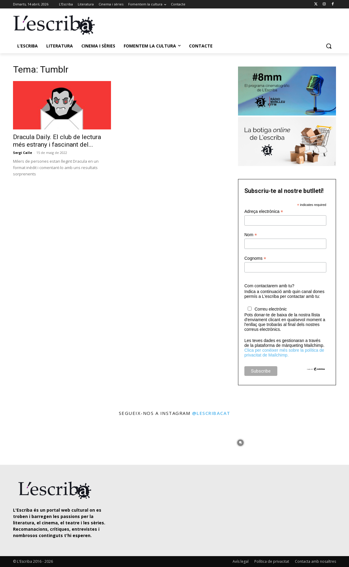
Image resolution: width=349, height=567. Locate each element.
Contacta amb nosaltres (315, 561)
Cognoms (255, 258)
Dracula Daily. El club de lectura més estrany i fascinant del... (57, 140)
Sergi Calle (22, 152)
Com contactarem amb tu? (269, 285)
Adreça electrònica (263, 211)
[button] (328, 46)
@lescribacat (211, 413)
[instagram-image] (20, 441)
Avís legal (241, 561)
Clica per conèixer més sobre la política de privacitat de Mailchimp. (284, 352)
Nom (250, 235)
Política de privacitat (271, 561)
